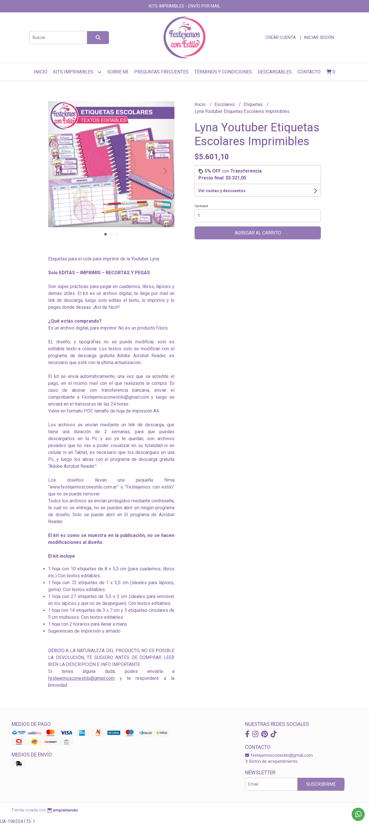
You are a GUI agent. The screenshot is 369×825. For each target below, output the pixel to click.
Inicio (40, 72)
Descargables (275, 72)
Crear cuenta (281, 37)
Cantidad (201, 206)
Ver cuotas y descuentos (222, 190)
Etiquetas (254, 104)
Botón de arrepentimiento (271, 761)
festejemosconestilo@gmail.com (81, 678)
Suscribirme (321, 784)
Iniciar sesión (319, 37)
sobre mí (117, 72)
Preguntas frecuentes (161, 72)
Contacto (309, 72)
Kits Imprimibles (77, 72)
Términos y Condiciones (223, 72)
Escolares (225, 104)
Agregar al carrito (258, 233)
